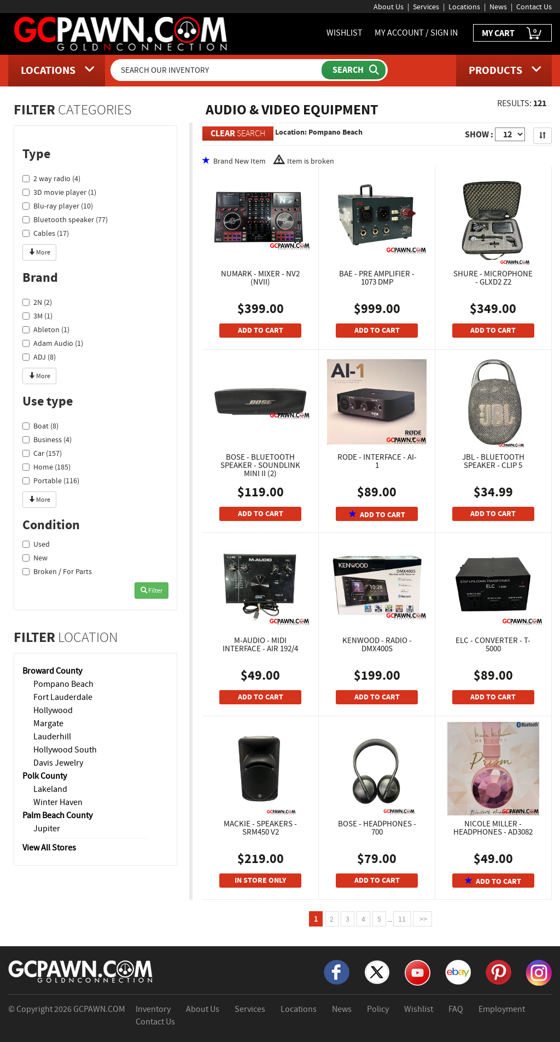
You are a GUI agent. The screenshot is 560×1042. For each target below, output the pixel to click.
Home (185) (46, 467)
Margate (48, 723)
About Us (389, 6)
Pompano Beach (63, 684)
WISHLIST (344, 32)
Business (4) (47, 439)
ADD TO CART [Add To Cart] (260, 330)
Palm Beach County (57, 815)
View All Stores (49, 847)
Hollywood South (65, 749)
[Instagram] (539, 972)
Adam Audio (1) (52, 343)
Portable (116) (50, 480)
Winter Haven (58, 802)
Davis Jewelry (58, 762)
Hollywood (53, 710)
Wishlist (418, 1009)
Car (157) (42, 453)
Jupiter (46, 828)
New (35, 558)
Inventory (153, 1009)
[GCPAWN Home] (81, 971)
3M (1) (37, 316)
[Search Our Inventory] (217, 70)
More (39, 252)
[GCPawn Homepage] (121, 33)
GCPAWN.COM (99, 1009)
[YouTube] (417, 972)
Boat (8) (40, 426)
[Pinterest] (498, 971)
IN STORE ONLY (260, 880)
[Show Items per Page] (510, 134)
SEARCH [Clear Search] (238, 133)
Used (36, 544)
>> (422, 919)
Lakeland (50, 789)
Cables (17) (45, 233)
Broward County (52, 670)
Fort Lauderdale (62, 697)
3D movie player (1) (59, 192)
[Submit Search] (354, 70)
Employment (502, 1009)
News (498, 6)
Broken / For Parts (57, 571)
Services (426, 6)
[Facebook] (336, 971)
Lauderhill (52, 736)
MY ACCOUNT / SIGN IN (416, 32)
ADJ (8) (39, 357)
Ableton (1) (45, 329)
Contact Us (534, 6)
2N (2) (37, 302)
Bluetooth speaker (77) (65, 219)
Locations (464, 6)
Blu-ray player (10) (57, 206)
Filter (151, 590)
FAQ (455, 1009)
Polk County (44, 776)
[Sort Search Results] (542, 136)
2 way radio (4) (51, 178)
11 (402, 919)
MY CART (512, 33)
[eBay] (458, 971)
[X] (377, 971)
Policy (378, 1009)
